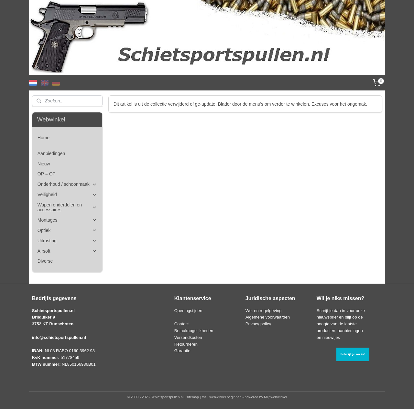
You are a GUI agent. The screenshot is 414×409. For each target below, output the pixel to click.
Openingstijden (188, 310)
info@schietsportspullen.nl (59, 337)
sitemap (192, 397)
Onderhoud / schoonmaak (67, 184)
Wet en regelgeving (263, 310)
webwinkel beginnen (225, 397)
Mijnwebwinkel (275, 397)
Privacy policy (258, 323)
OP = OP (47, 173)
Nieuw (44, 163)
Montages (67, 220)
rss (204, 397)
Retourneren (186, 344)
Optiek (67, 230)
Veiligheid (67, 194)
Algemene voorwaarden (267, 317)
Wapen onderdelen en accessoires (67, 207)
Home (43, 137)
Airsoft (67, 251)
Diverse (45, 261)
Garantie (182, 350)
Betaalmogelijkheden (193, 330)
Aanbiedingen (51, 153)
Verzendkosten (188, 337)
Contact (181, 323)
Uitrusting (67, 241)
